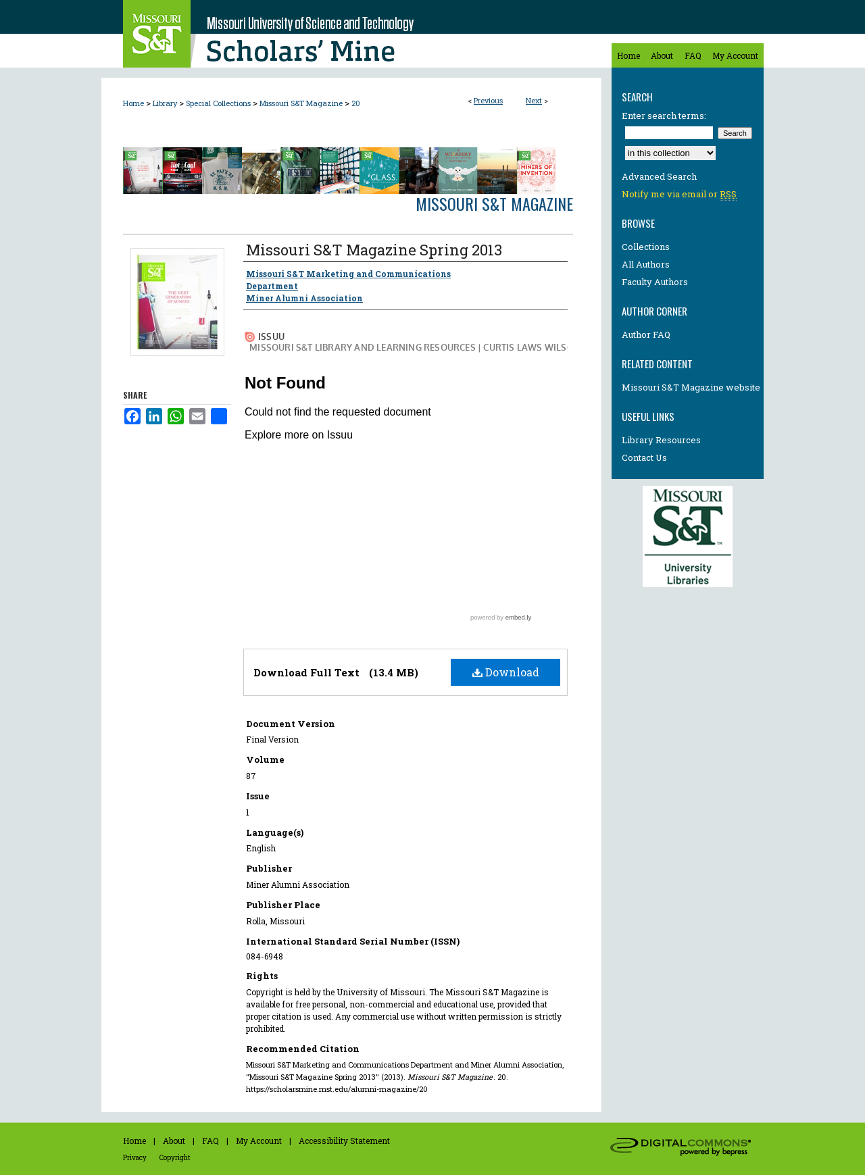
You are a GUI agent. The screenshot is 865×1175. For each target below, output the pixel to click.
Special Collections (218, 103)
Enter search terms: (664, 115)
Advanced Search (659, 176)
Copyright (175, 1157)
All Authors (646, 264)
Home (133, 103)
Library (165, 103)
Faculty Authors (655, 282)
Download (505, 672)
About (174, 1140)
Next (534, 100)
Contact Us (644, 457)
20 (355, 103)
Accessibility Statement (344, 1140)
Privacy (135, 1157)
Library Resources (661, 440)
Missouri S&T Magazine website (691, 387)
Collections (646, 247)
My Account (259, 1140)
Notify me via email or (679, 194)
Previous (488, 100)
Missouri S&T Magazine (301, 103)
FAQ (210, 1140)
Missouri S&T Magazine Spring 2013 (374, 249)
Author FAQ (646, 334)
